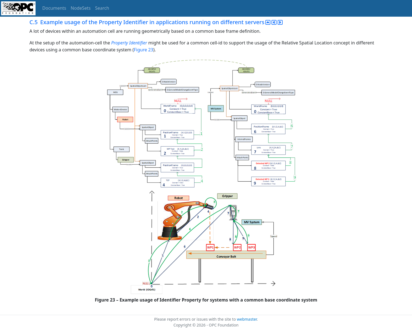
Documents (54, 8)
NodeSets (81, 8)
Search (102, 8)
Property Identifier (129, 43)
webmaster (247, 319)
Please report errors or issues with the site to (195, 319)
